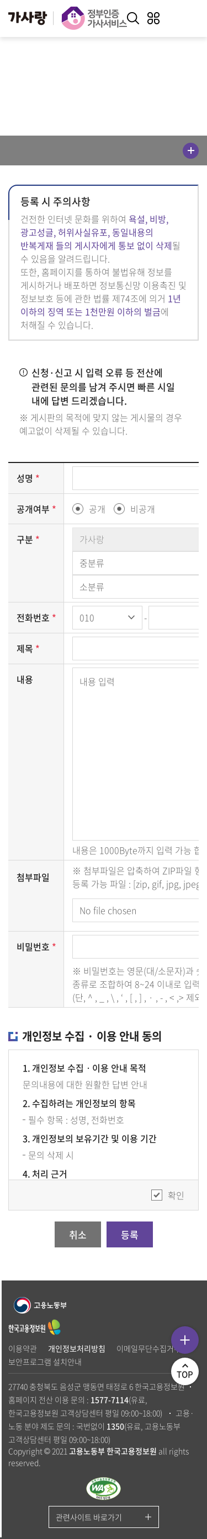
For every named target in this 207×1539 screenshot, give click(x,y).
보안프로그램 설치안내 (45, 1361)
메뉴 (191, 151)
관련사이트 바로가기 (89, 1516)
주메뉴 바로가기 (0, 0)
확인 (176, 1195)
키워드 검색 (133, 18)
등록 (130, 1234)
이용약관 (22, 1348)
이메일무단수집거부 (148, 1348)
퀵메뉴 (185, 1340)
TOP (188, 1374)
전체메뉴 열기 (153, 18)
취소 (78, 1234)
